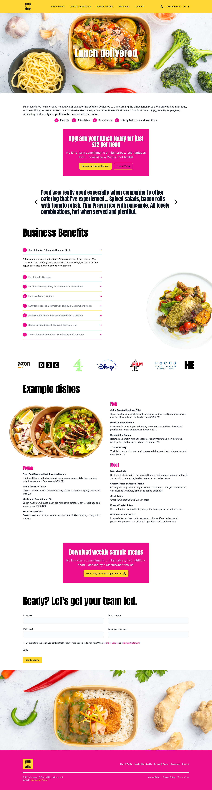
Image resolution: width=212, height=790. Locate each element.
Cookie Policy (154, 777)
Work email (28, 629)
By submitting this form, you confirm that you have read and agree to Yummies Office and (83, 643)
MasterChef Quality (81, 6)
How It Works (58, 6)
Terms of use (183, 777)
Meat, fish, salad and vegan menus (106, 573)
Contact (140, 6)
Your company (114, 615)
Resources (124, 6)
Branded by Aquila (39, 780)
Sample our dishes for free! (95, 166)
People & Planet (105, 6)
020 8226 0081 (171, 6)
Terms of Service (111, 643)
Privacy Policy (169, 777)
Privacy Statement (131, 643)
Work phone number (117, 629)
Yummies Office (37, 777)
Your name (27, 615)
